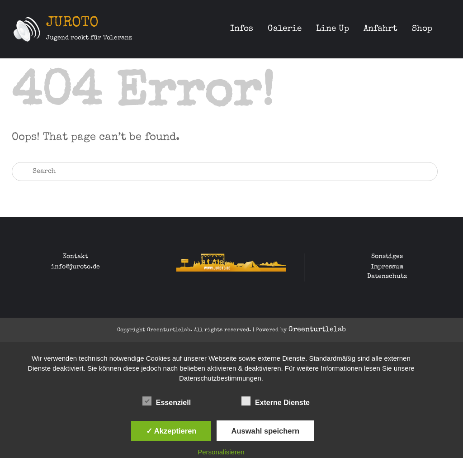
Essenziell (166, 401)
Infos (241, 29)
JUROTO (72, 23)
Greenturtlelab (317, 330)
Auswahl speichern (265, 431)
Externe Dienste (275, 401)
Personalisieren (221, 452)
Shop (422, 29)
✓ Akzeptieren (171, 431)
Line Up (332, 29)
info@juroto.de (75, 267)
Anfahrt (380, 29)
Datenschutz (387, 276)
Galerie (285, 29)
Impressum (387, 267)
